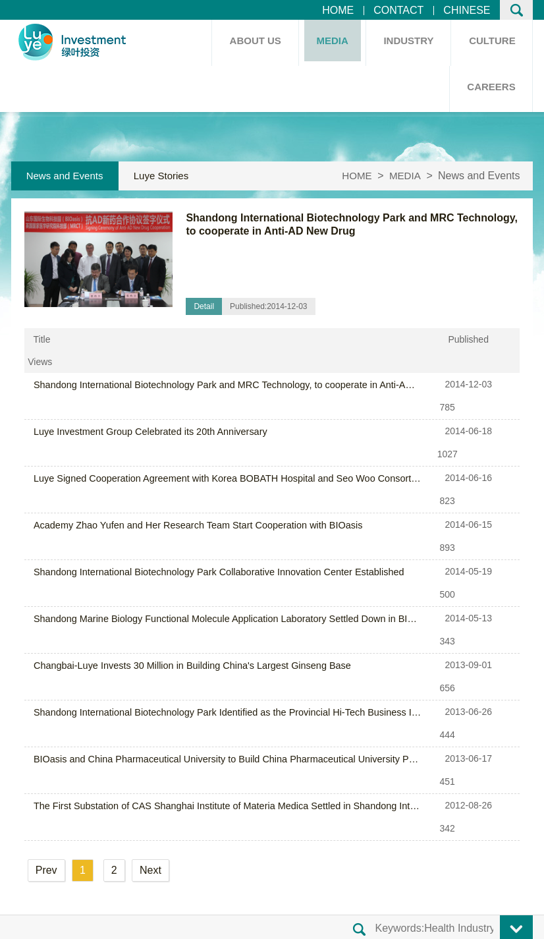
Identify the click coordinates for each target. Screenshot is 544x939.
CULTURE (491, 42)
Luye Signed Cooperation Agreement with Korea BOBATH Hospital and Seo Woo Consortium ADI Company (214, 409)
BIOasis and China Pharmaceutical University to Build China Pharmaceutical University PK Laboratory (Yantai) (214, 551)
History (147, 752)
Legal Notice (157, 921)
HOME (338, 10)
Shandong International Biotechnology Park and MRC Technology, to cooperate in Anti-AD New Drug (214, 361)
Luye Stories (165, 175)
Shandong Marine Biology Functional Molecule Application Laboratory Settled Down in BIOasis (214, 480)
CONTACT (398, 10)
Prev (46, 617)
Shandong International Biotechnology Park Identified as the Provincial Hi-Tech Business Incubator (214, 528)
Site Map (38, 921)
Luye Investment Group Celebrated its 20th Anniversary (147, 385)
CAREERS (490, 88)
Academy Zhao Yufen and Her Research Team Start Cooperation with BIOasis (193, 433)
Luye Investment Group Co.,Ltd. (172, 900)
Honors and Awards (177, 774)
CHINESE (466, 10)
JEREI (512, 921)
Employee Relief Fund (297, 774)
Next (150, 617)
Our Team (269, 752)
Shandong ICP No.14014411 (321, 900)
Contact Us (93, 921)
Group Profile (162, 731)
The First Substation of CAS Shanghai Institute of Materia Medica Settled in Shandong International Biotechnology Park (214, 575)
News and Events (66, 175)
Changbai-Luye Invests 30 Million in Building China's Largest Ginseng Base (187, 504)
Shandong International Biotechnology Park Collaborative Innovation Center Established (213, 456)
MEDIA (328, 42)
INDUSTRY (406, 42)
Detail (204, 306)
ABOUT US (250, 42)
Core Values (274, 731)
